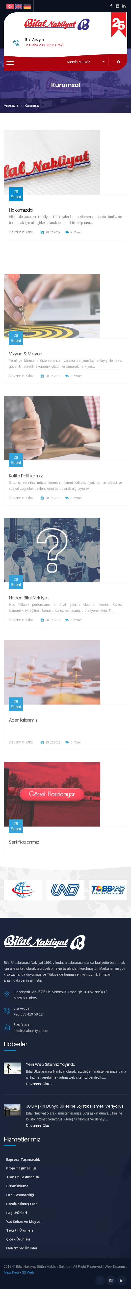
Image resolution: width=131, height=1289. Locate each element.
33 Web (28, 1272)
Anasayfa (11, 105)
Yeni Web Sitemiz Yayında (50, 1064)
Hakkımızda (21, 213)
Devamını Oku (21, 235)
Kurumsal (32, 105)
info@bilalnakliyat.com (31, 1031)
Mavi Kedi (11, 1272)
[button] (85, 62)
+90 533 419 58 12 (28, 1014)
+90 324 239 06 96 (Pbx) (44, 45)
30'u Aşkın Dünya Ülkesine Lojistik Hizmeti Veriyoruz (75, 1106)
